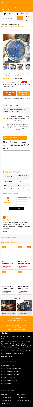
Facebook (4, 394)
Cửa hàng (8, 14)
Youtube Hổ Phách (6, 400)
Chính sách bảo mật (7, 383)
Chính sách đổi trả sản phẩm (9, 380)
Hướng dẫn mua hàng (7, 365)
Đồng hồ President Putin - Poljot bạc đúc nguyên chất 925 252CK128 (8, 263)
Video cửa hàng (21, 397)
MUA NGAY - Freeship (23, 93)
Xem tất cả (16, 298)
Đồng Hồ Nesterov (8, 313)
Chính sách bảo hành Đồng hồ (9, 371)
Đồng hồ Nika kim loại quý (24, 313)
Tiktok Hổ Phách (21, 394)
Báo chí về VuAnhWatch (23, 400)
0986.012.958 (22, 14)
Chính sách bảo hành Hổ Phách (10, 374)
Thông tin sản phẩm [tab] (11, 138)
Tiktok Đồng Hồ (5, 403)
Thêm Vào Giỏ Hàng (9, 93)
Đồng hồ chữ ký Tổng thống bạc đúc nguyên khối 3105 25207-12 (8, 288)
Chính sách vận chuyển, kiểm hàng (11, 368)
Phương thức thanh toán (8, 377)
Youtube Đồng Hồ (6, 397)
